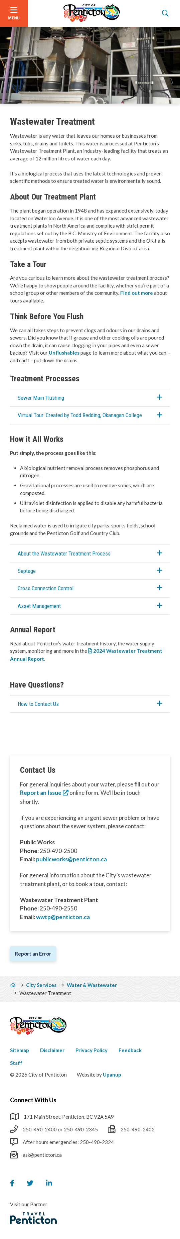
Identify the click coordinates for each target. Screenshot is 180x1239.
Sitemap (19, 1050)
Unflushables (64, 353)
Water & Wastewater (92, 985)
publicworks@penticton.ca (71, 859)
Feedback (130, 1050)
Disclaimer (52, 1050)
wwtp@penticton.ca (63, 916)
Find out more (136, 293)
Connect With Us (33, 1100)
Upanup (112, 1075)
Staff (16, 1063)
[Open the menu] (14, 13)
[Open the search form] (165, 13)
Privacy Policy (91, 1050)
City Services (41, 985)
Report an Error (33, 954)
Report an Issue (40, 792)
